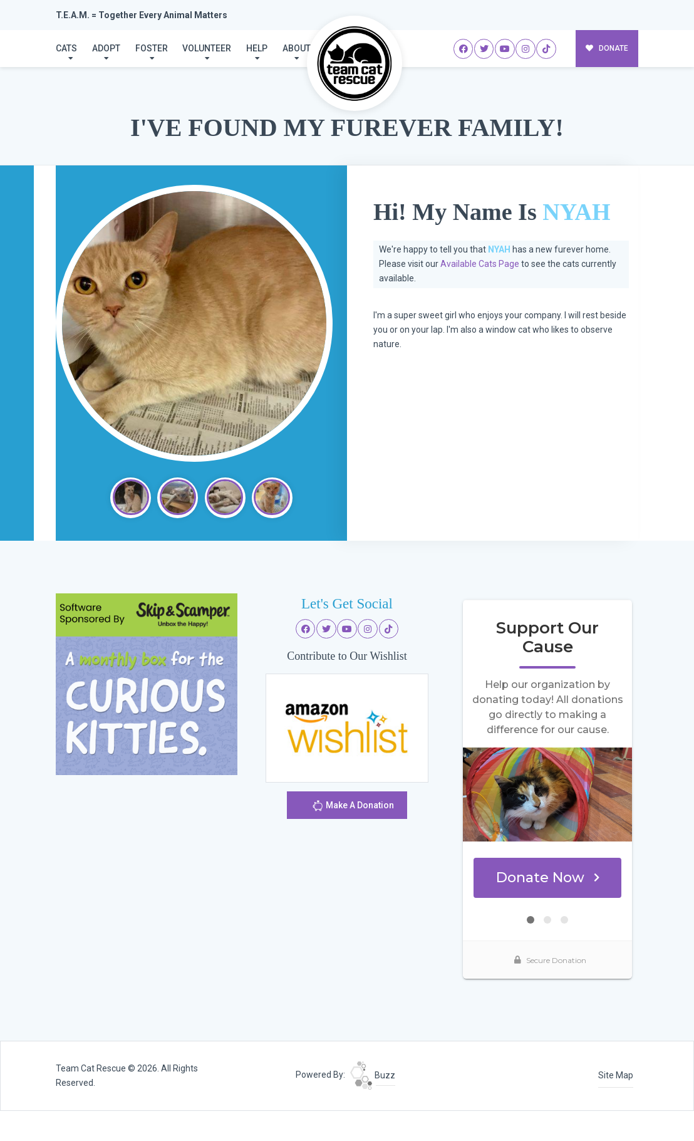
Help (256, 48)
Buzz (372, 1075)
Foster (151, 48)
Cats (66, 48)
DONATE (607, 48)
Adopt (106, 48)
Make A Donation (353, 807)
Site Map (615, 1075)
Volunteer (206, 48)
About (296, 48)
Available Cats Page (479, 264)
